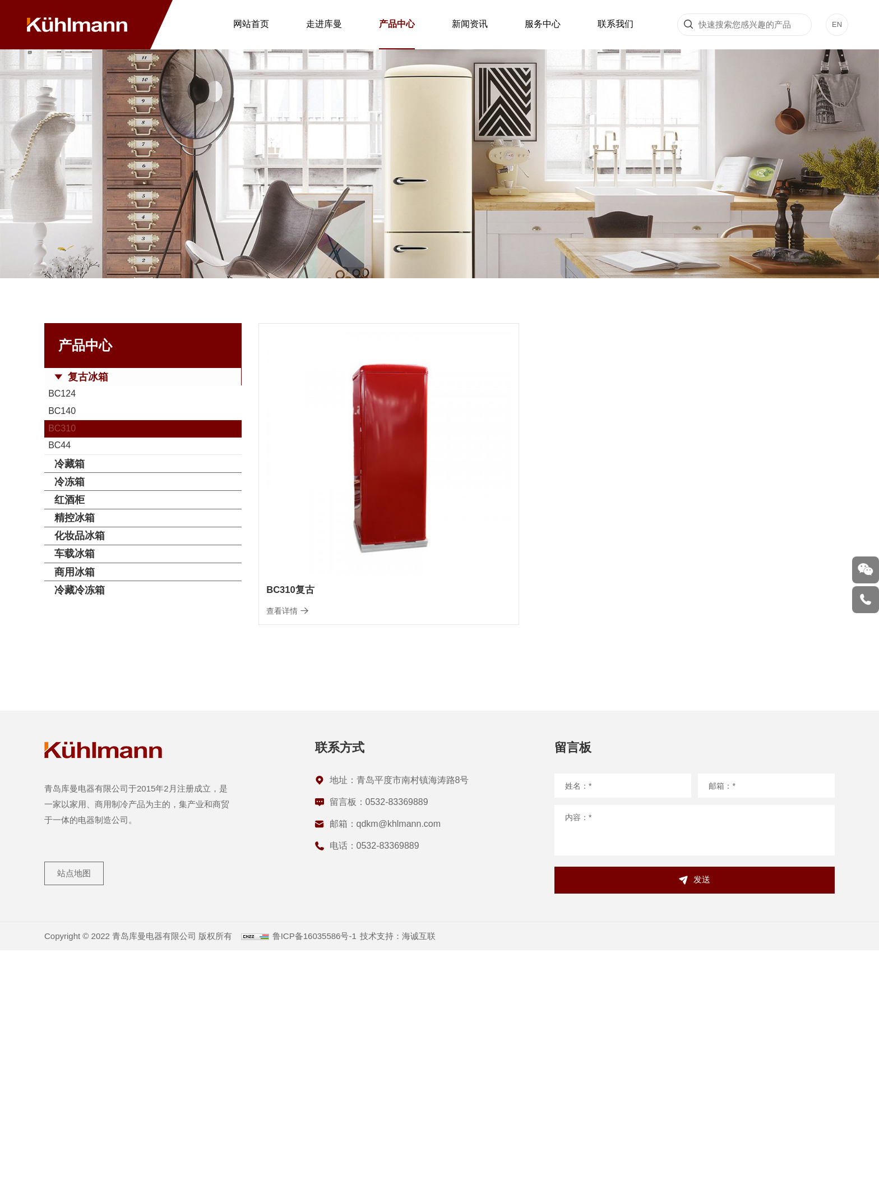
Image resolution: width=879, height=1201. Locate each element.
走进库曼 (324, 24)
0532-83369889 (397, 1045)
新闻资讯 (470, 24)
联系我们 (615, 24)
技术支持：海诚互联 (421, 1186)
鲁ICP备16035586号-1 (330, 1186)
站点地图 (78, 1117)
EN (837, 24)
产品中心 (397, 24)
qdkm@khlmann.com (399, 1066)
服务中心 (543, 24)
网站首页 (251, 24)
